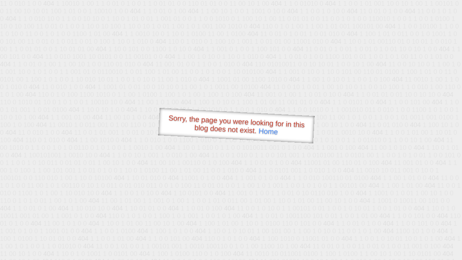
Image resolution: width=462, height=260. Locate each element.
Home (268, 131)
